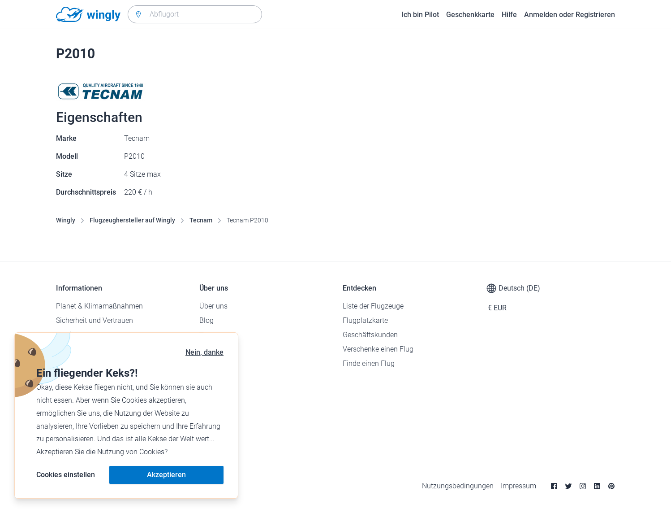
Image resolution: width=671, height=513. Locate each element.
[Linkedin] (597, 486)
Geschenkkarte (470, 14)
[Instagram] (582, 486)
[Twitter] (568, 486)
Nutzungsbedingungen (458, 486)
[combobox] (195, 14)
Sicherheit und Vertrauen (94, 320)
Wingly (65, 220)
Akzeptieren (166, 474)
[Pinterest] (611, 486)
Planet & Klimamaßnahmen (99, 306)
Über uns (213, 306)
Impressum (518, 486)
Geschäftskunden (370, 334)
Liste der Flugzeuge (373, 306)
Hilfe (509, 14)
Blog (206, 320)
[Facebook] (554, 486)
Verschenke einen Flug (378, 349)
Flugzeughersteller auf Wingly (132, 220)
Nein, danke (204, 352)
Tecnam (200, 220)
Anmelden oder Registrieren (569, 14)
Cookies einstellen (65, 474)
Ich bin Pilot (420, 14)
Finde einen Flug (369, 363)
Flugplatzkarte (365, 320)
